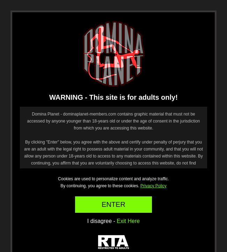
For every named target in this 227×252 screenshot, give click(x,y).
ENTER (113, 204)
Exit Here (128, 221)
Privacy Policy (153, 185)
